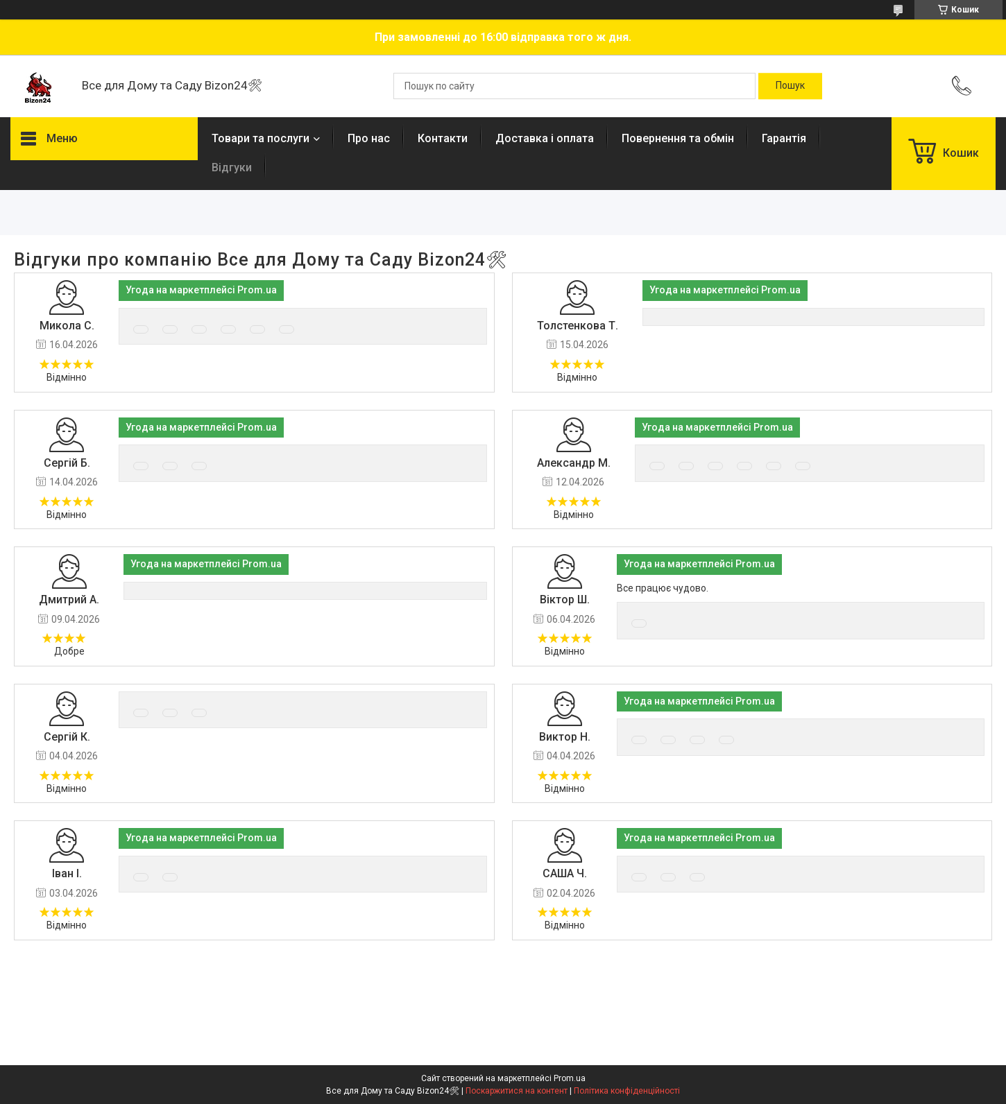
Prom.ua (570, 1078)
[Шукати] (790, 86)
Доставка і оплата (544, 138)
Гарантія (784, 138)
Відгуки (232, 167)
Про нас (369, 138)
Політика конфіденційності (627, 1091)
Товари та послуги (260, 138)
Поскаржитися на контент (517, 1091)
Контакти (443, 138)
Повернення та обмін (678, 138)
